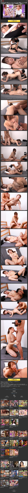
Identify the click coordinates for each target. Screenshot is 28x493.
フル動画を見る (14, 20)
